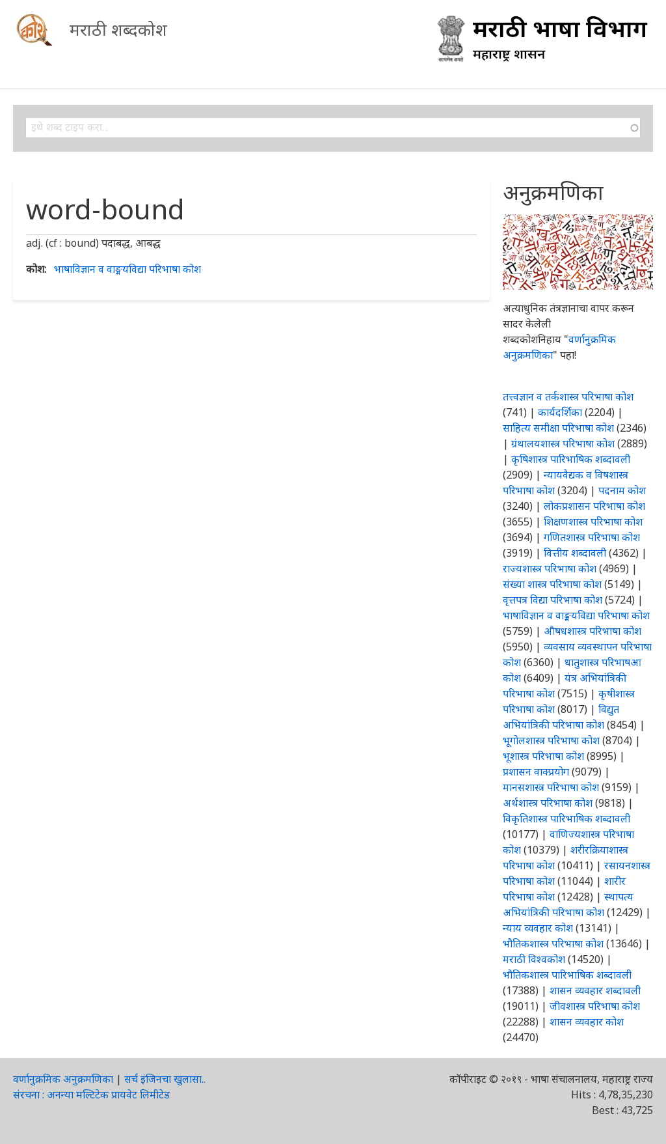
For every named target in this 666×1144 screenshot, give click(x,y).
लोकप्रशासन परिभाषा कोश (594, 506)
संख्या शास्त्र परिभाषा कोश (552, 584)
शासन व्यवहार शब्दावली (595, 990)
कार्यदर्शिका (560, 412)
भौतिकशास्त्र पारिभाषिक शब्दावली (567, 975)
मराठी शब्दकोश (118, 29)
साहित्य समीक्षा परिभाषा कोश (558, 428)
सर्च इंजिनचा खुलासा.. (165, 1079)
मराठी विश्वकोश (534, 959)
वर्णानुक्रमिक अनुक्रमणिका (63, 1079)
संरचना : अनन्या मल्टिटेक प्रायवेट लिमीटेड (91, 1094)
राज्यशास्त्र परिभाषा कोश (549, 568)
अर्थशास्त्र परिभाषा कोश (548, 803)
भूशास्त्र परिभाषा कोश (543, 756)
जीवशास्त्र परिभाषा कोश (595, 1006)
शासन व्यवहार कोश (587, 1021)
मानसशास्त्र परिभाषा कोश (551, 787)
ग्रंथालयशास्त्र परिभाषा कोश (563, 443)
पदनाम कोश (622, 490)
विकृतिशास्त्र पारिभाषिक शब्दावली (566, 818)
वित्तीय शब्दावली (575, 553)
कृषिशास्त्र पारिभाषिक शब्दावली (570, 459)
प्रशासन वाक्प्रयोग (536, 771)
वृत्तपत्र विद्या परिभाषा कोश (552, 600)
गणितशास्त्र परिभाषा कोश (592, 537)
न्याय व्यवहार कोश (538, 928)
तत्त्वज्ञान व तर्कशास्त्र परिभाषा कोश (568, 396)
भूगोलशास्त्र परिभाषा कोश (551, 740)
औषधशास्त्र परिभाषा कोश (592, 631)
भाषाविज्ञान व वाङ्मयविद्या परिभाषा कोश (127, 269)
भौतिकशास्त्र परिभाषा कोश (553, 943)
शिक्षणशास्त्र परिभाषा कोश (593, 521)
